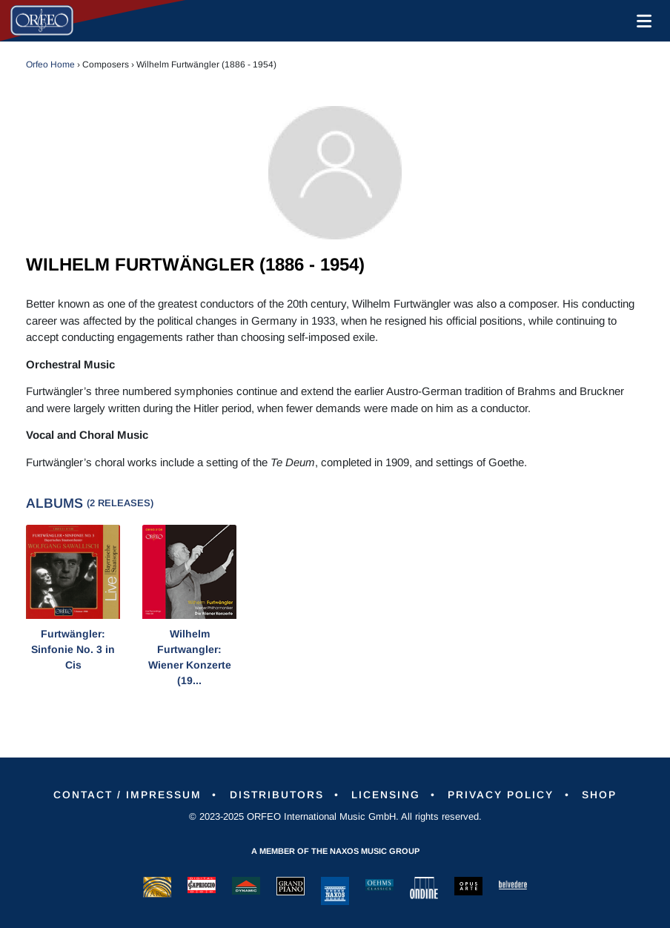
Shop (603, 795)
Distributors (276, 795)
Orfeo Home (50, 64)
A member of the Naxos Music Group (335, 850)
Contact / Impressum (124, 795)
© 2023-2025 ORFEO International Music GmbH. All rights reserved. (335, 816)
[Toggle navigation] (641, 20)
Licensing (387, 795)
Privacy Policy (504, 795)
